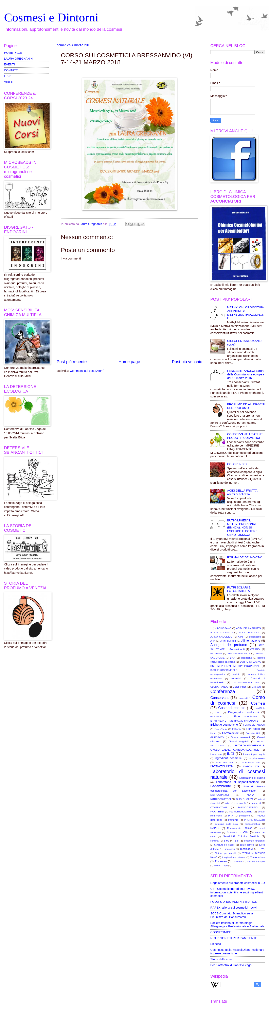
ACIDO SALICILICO (221, 636)
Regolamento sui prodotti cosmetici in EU (237, 883)
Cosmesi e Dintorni (51, 17)
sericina (214, 840)
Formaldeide (230, 733)
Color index (239, 686)
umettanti (237, 861)
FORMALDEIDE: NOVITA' (244, 557)
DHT (218, 712)
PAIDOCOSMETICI (248, 807)
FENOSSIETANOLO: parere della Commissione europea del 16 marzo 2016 (246, 374)
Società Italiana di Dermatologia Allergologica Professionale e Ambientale (237, 924)
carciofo (236, 674)
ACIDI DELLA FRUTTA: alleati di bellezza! (242, 492)
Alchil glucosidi (228, 640)
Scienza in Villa (237, 832)
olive (227, 803)
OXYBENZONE (218, 807)
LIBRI (8, 76)
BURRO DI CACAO (250, 661)
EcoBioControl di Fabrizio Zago (231, 965)
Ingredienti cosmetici (228, 758)
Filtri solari (253, 728)
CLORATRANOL (219, 686)
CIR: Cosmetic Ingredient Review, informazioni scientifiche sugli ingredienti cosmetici (237, 892)
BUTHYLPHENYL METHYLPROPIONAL (235, 665)
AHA (212, 640)
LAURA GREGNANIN (18, 58)
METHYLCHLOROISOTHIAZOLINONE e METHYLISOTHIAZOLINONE (245, 313)
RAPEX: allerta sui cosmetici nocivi (233, 907)
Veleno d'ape (221, 865)
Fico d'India (220, 729)
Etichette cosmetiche (224, 724)
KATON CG (251, 766)
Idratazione (216, 754)
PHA (230, 815)
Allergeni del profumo (228, 645)
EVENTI (9, 64)
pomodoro (244, 815)
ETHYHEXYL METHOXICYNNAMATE (234, 720)
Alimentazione (250, 640)
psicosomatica (252, 824)
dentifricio (260, 708)
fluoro (213, 733)
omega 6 (256, 803)
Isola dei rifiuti (225, 762)
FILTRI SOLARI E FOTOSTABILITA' (239, 589)
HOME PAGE (13, 52)
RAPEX (214, 828)
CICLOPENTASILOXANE (246, 682)
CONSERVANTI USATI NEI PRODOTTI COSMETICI (245, 436)
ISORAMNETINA (250, 762)
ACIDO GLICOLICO (221, 632)
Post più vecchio (187, 361)
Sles (226, 840)
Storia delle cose (221, 959)
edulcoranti (216, 716)
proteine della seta (226, 824)
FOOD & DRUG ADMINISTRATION (233, 901)
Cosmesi (258, 703)
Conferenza (222, 691)
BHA (232, 657)
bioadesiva (246, 657)
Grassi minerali (240, 737)
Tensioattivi (246, 848)
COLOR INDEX (237, 464)
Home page (129, 361)
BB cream (216, 653)
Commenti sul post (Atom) (87, 370)
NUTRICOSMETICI (220, 799)
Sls (236, 840)
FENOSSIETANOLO (254, 724)
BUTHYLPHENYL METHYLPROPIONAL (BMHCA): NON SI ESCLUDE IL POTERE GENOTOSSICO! (242, 527)
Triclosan (221, 861)
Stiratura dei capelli (224, 844)
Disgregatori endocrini (243, 712)
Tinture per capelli (225, 853)
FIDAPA (236, 729)
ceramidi (236, 678)
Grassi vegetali (239, 741)
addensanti (255, 636)
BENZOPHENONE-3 (239, 653)
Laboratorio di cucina (252, 777)
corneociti (243, 698)
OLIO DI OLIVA (244, 799)
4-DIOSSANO (224, 628)
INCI (230, 754)
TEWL (261, 849)
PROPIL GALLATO (254, 819)
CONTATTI (11, 70)
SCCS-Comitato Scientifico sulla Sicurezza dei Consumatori (231, 915)
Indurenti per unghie (254, 754)
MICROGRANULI (219, 794)
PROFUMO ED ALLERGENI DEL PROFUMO (246, 406)
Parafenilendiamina (240, 811)
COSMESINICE (220, 932)
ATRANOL (255, 649)
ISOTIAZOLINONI (222, 766)
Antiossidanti (237, 649)
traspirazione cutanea (233, 857)
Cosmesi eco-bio (231, 708)
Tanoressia (229, 849)
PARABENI (217, 811)
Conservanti (219, 698)
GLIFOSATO (217, 737)
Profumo (233, 819)
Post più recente (72, 361)
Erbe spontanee (245, 716)
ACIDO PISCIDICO (249, 632)
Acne (241, 636)
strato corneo (247, 844)
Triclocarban (257, 857)
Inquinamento (257, 758)
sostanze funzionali (254, 840)
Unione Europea (256, 861)
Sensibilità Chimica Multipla (241, 836)
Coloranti (256, 686)
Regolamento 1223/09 (239, 828)
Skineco (215, 944)
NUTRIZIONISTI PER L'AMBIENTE (233, 938)
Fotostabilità (253, 733)
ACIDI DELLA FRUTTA (248, 628)
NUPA (250, 794)
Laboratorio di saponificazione (237, 782)
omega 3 (241, 803)
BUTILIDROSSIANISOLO (223, 670)
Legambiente (220, 786)
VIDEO (8, 82)
